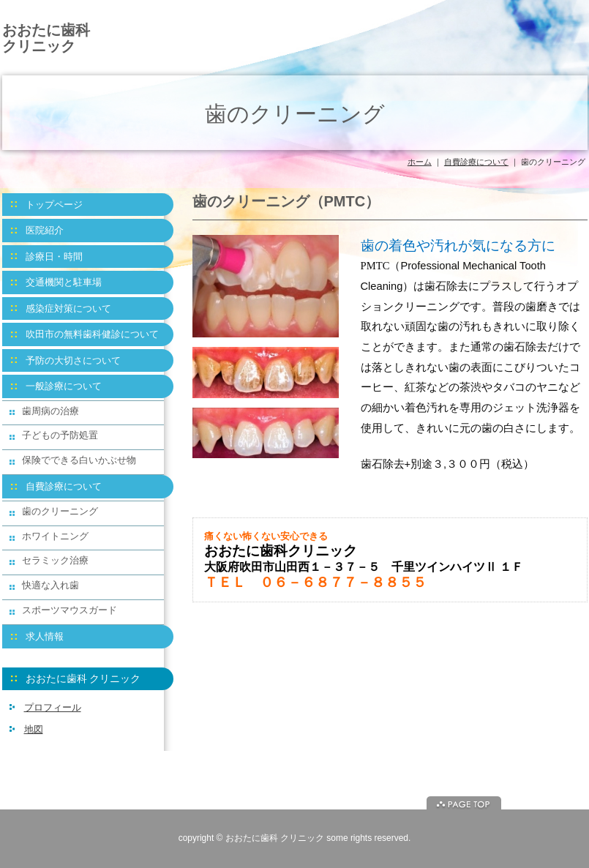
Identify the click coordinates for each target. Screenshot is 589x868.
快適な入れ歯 (50, 585)
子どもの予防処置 (60, 435)
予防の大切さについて (73, 360)
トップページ (54, 204)
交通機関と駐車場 (64, 282)
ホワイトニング (55, 536)
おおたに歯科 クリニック (46, 38)
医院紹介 (45, 230)
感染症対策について (68, 308)
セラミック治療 (55, 560)
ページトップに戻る (464, 802)
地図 (33, 729)
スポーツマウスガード (69, 610)
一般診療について (64, 386)
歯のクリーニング (60, 511)
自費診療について (476, 161)
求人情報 (45, 636)
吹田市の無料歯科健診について (92, 334)
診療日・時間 (54, 256)
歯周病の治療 (50, 410)
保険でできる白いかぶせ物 (79, 459)
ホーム (420, 161)
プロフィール (52, 707)
